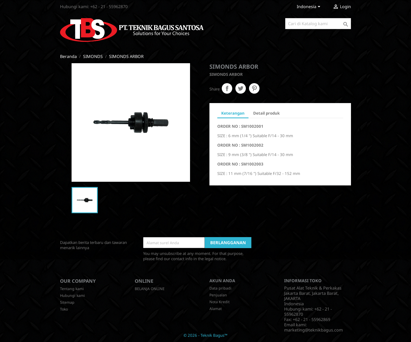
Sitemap (67, 302)
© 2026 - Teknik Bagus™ (205, 335)
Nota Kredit (219, 301)
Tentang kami (72, 288)
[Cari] (318, 23)
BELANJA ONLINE (150, 288)
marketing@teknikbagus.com (313, 330)
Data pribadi (220, 288)
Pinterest (254, 88)
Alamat (215, 308)
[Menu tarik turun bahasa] (309, 7)
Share (227, 88)
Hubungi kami (72, 295)
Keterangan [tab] (233, 113)
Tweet (240, 88)
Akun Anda (222, 281)
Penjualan (218, 294)
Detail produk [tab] (266, 113)
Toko (64, 309)
